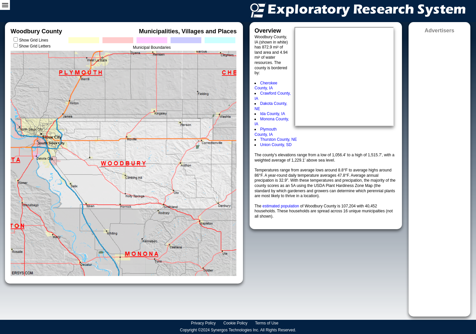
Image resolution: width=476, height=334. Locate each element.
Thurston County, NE (278, 139)
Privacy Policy (204, 323)
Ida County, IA (272, 113)
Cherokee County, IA (266, 86)
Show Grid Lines (35, 40)
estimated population (281, 206)
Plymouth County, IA (266, 132)
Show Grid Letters (35, 46)
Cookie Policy (236, 323)
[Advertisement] (439, 173)
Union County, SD (276, 144)
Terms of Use (267, 323)
